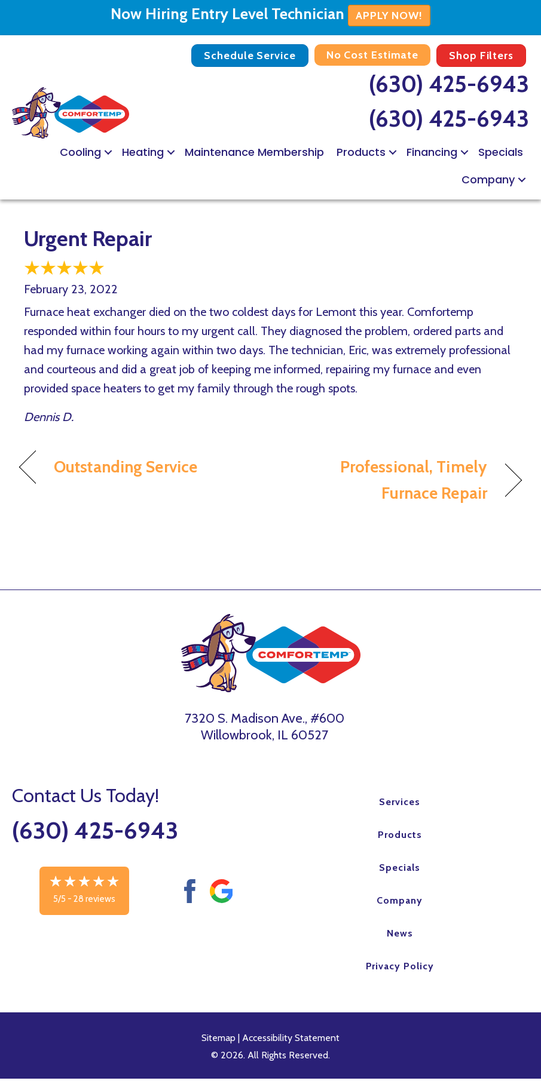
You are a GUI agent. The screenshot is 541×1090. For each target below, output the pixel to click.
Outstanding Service (125, 467)
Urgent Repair (88, 238)
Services (399, 801)
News (400, 933)
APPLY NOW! (389, 15)
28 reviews (94, 899)
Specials (500, 152)
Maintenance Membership (254, 152)
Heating (143, 152)
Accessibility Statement (291, 1037)
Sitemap (218, 1037)
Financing (431, 152)
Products (361, 152)
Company (488, 179)
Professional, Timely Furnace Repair (386, 479)
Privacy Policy (400, 966)
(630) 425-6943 (449, 84)
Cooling (80, 152)
